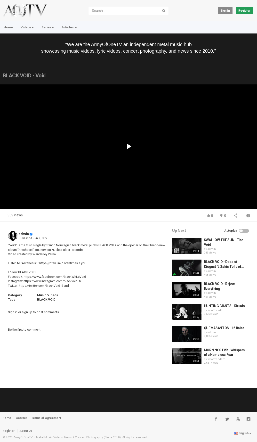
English (242, 433)
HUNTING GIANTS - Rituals (224, 306)
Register (244, 10)
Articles (69, 27)
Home (8, 27)
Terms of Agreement (46, 418)
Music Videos (47, 295)
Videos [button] (27, 27)
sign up (27, 312)
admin (24, 234)
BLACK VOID (46, 299)
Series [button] (47, 27)
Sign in (225, 10)
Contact (21, 418)
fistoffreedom (216, 310)
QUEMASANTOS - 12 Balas (224, 328)
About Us (25, 431)
